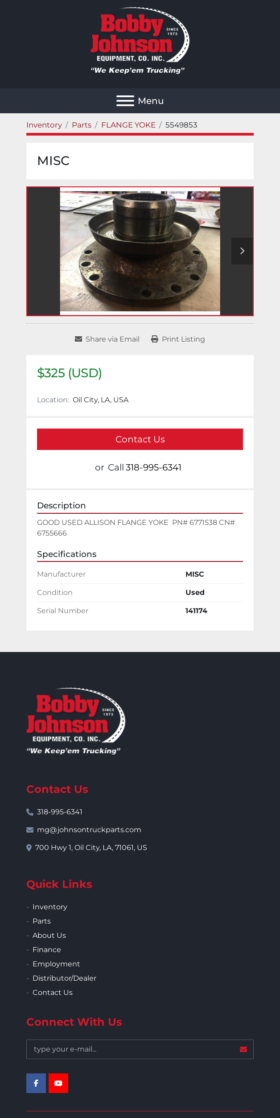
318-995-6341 (153, 467)
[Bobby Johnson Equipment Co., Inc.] (75, 720)
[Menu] (125, 100)
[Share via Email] (107, 339)
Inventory (50, 907)
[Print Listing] (178, 339)
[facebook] (36, 1083)
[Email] (140, 1049)
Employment (56, 964)
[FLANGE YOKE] (128, 124)
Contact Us (140, 439)
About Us (49, 935)
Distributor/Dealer (64, 978)
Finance (47, 949)
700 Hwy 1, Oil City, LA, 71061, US (91, 847)
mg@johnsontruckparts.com (89, 829)
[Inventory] (44, 124)
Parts (42, 921)
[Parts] (81, 124)
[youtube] (58, 1083)
